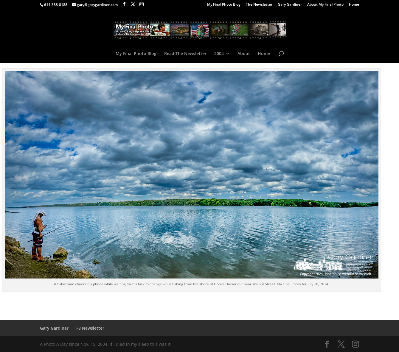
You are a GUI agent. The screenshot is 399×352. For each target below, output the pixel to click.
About (243, 53)
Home (354, 5)
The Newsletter (259, 5)
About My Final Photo (325, 5)
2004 (219, 53)
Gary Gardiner (290, 5)
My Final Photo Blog (223, 5)
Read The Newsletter (185, 53)
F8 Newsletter (90, 328)
